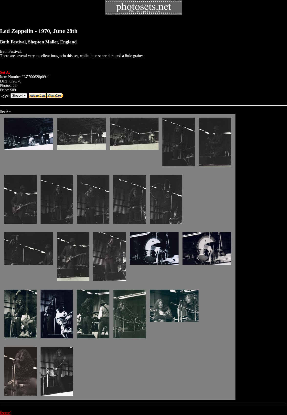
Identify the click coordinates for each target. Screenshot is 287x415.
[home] (5, 413)
